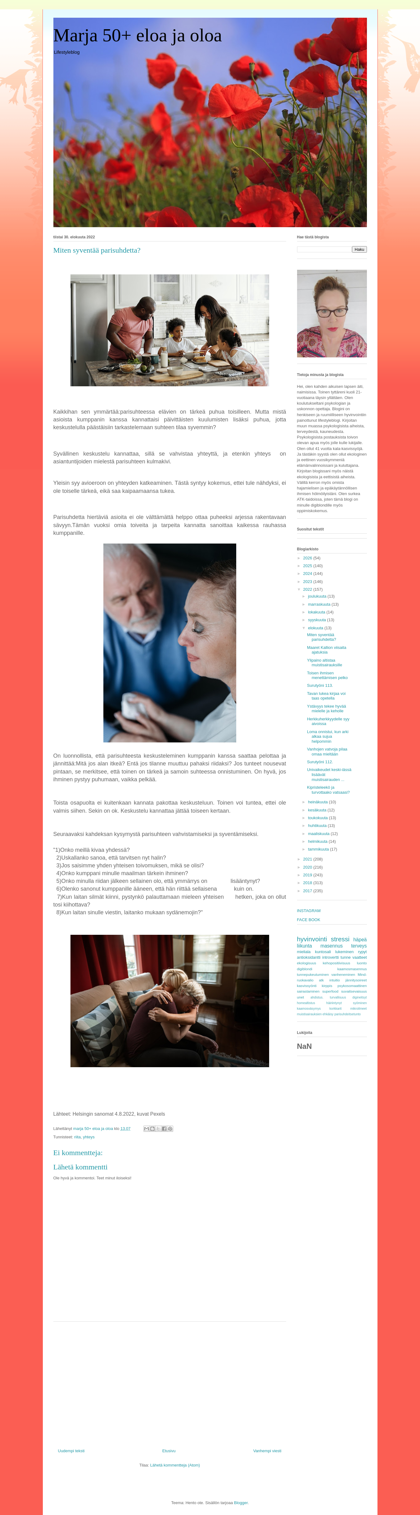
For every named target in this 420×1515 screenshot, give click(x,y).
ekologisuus (306, 963)
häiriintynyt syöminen (346, 1003)
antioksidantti (309, 957)
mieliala (304, 951)
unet (300, 997)
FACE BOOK (308, 919)
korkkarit (335, 1008)
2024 (308, 573)
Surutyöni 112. (320, 762)
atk (321, 980)
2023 (308, 581)
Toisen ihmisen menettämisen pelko (327, 675)
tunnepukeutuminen (313, 974)
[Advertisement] (169, 1382)
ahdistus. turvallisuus (328, 997)
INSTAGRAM (309, 910)
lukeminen (344, 951)
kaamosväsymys (309, 1008)
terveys (359, 945)
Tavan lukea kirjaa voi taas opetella (326, 696)
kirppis (327, 986)
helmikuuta (318, 841)
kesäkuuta (317, 810)
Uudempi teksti (71, 1450)
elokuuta (316, 628)
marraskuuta (320, 604)
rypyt (362, 951)
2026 (308, 558)
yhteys (89, 1137)
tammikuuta (319, 849)
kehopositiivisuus (336, 963)
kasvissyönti (307, 986)
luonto (362, 963)
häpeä (360, 939)
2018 (308, 882)
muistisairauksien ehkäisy (315, 1014)
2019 (308, 875)
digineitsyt (359, 997)
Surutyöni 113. (320, 685)
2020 (308, 867)
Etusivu (169, 1450)
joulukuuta (317, 596)
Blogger (241, 1502)
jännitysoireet (356, 980)
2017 (308, 890)
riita (77, 1137)
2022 (308, 589)
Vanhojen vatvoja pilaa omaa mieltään (327, 751)
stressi (340, 939)
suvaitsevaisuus (354, 991)
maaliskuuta (319, 833)
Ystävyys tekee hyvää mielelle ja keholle (326, 709)
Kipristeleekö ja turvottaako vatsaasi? (328, 790)
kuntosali (323, 951)
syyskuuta (317, 619)
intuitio (334, 980)
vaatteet (359, 957)
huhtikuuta (318, 825)
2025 (308, 565)
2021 (308, 859)
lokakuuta (317, 612)
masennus (331, 945)
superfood (330, 991)
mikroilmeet (358, 1008)
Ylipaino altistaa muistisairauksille (324, 663)
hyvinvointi (312, 939)
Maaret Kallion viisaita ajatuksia (326, 650)
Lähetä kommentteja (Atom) (175, 1465)
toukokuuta (318, 817)
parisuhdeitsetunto (347, 1014)
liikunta (304, 945)
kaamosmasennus (352, 969)
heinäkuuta (318, 802)
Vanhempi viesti (267, 1450)
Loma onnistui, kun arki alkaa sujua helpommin (328, 736)
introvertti (330, 957)
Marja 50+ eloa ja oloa (137, 35)
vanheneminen (343, 974)
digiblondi (304, 969)
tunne (346, 957)
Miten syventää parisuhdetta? (321, 637)
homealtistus (306, 1003)
